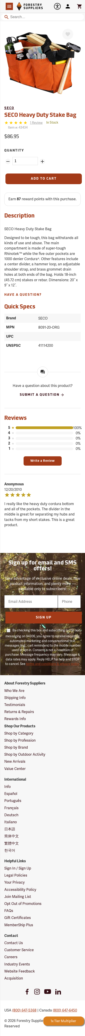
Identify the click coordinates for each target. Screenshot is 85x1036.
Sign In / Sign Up (17, 868)
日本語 (9, 829)
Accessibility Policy (20, 889)
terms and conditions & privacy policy (52, 664)
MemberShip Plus (18, 925)
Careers (10, 957)
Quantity (14, 150)
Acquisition (13, 978)
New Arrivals (14, 761)
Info (7, 786)
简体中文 (11, 836)
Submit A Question (42, 395)
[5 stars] (16, 122)
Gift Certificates (17, 917)
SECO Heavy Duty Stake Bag (40, 115)
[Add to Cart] (43, 178)
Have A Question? (23, 295)
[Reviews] (23, 122)
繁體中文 (11, 843)
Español (10, 793)
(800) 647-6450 (65, 1010)
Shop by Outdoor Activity (24, 754)
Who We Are (14, 690)
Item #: (18, 127)
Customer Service (19, 950)
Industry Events (17, 964)
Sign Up (43, 617)
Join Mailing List (17, 896)
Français (11, 808)
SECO (9, 108)
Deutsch (11, 815)
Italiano (10, 822)
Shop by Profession (20, 740)
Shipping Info (15, 697)
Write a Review (42, 460)
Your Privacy (14, 882)
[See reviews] (36, 122)
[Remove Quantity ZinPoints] (8, 161)
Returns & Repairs (19, 711)
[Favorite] (67, 34)
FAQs (8, 910)
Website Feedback (19, 971)
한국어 (9, 850)
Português (12, 800)
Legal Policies (15, 875)
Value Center (15, 768)
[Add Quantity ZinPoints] (42, 161)
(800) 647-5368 (24, 1010)
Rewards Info (15, 718)
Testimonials (14, 704)
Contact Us (13, 943)
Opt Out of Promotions (22, 903)
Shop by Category (18, 733)
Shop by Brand (16, 747)
